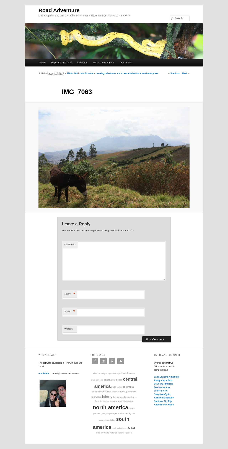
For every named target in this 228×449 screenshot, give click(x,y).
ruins (122, 414)
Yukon (129, 433)
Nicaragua (128, 401)
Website (68, 329)
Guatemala (131, 391)
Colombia (128, 386)
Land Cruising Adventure (167, 377)
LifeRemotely (160, 391)
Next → (186, 73)
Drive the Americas (163, 384)
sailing (128, 413)
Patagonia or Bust (163, 380)
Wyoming (122, 433)
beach (125, 373)
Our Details (126, 62)
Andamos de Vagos (164, 404)
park (103, 414)
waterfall (113, 433)
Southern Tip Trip (163, 401)
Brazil (93, 380)
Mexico (118, 401)
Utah (98, 433)
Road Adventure (59, 10)
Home (42, 62)
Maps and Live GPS (61, 62)
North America (110, 407)
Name (69, 293)
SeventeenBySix (162, 394)
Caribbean (117, 380)
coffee (119, 387)
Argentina (112, 374)
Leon (112, 401)
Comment (70, 244)
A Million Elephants (164, 397)
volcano (105, 432)
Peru (117, 413)
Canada (108, 379)
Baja (118, 374)
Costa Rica (106, 391)
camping (99, 380)
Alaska (96, 373)
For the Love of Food (104, 62)
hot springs (118, 397)
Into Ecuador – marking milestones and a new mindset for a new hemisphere (119, 73)
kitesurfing (129, 397)
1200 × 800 (72, 73)
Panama (96, 413)
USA (131, 427)
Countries (82, 62)
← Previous (174, 73)
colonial (96, 391)
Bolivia (132, 374)
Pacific (132, 408)
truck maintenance (120, 428)
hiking (107, 396)
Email (69, 311)
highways (96, 397)
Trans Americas (162, 387)
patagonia (109, 414)
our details (43, 373)
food (122, 391)
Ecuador (116, 392)
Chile (113, 387)
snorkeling (111, 420)
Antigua (104, 374)
